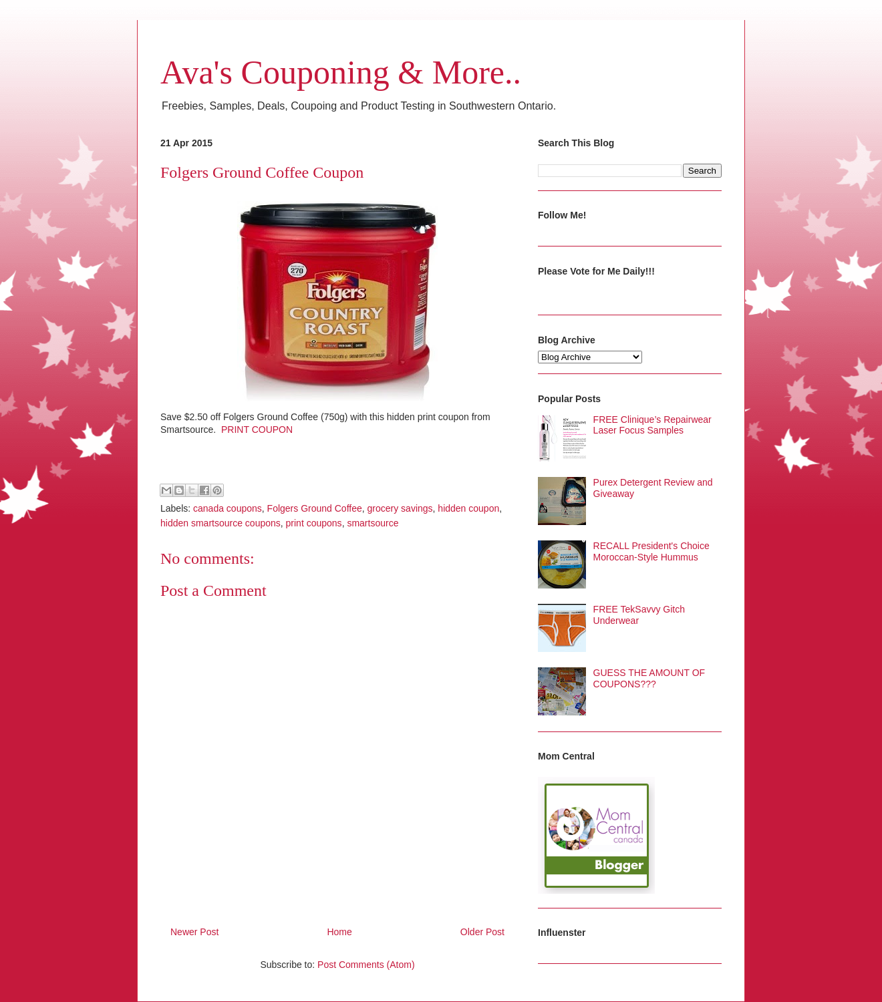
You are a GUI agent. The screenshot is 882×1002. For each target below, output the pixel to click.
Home (339, 932)
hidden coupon (468, 508)
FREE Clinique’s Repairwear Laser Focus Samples (652, 425)
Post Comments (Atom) (365, 964)
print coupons (314, 523)
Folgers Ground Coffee (314, 508)
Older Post (482, 932)
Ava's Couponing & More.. (340, 72)
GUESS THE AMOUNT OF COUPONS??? (649, 678)
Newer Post (194, 932)
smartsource (372, 523)
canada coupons (227, 508)
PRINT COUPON (257, 429)
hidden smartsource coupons (220, 523)
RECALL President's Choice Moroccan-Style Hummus (651, 551)
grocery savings (400, 508)
